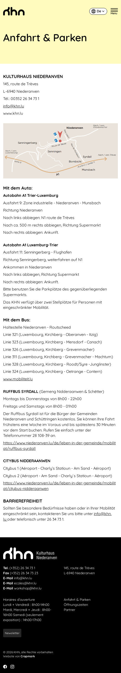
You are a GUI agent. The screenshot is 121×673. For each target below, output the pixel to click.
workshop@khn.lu (27, 588)
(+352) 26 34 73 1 (22, 568)
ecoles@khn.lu (25, 583)
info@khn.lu (23, 578)
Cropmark (28, 656)
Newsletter (12, 633)
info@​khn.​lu (13, 106)
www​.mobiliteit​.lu (18, 378)
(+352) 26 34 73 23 (24, 573)
